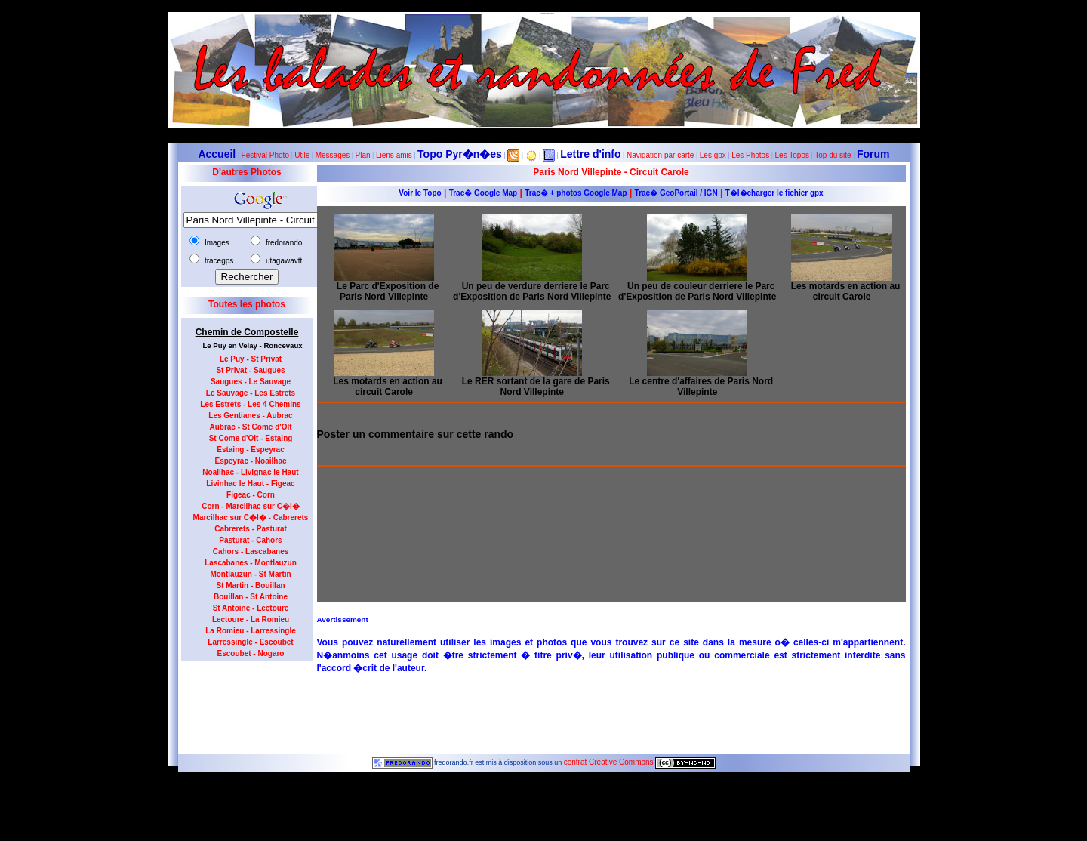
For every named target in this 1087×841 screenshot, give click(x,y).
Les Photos (750, 155)
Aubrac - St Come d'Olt (250, 427)
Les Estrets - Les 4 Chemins (250, 404)
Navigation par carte (660, 155)
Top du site (832, 155)
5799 (543, 787)
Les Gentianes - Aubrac (250, 415)
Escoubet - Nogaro (251, 653)
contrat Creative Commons (610, 762)
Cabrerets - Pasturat (250, 529)
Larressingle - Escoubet (250, 642)
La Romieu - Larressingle (250, 631)
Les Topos (792, 155)
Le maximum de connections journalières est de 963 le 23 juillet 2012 (543, 837)
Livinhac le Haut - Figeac (250, 483)
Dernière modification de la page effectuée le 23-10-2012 (543, 795)
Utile (301, 155)
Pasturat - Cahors (250, 540)
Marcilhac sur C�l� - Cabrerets (251, 517)
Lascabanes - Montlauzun (251, 563)
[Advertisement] (241, 703)
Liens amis (394, 155)
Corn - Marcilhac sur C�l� (250, 506)
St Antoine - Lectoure (251, 608)
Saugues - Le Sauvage (251, 381)
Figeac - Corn (250, 495)
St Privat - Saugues (250, 370)
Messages (333, 155)
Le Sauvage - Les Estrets (250, 393)
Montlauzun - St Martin (250, 574)
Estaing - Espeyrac (250, 449)
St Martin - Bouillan (250, 585)
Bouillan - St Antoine (251, 597)
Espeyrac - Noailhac (250, 461)
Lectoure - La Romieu (250, 619)
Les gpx (713, 155)
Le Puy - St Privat (251, 359)
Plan (363, 155)
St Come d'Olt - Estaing (251, 438)
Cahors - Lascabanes (251, 551)
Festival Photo (265, 155)
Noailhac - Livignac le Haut (250, 472)
